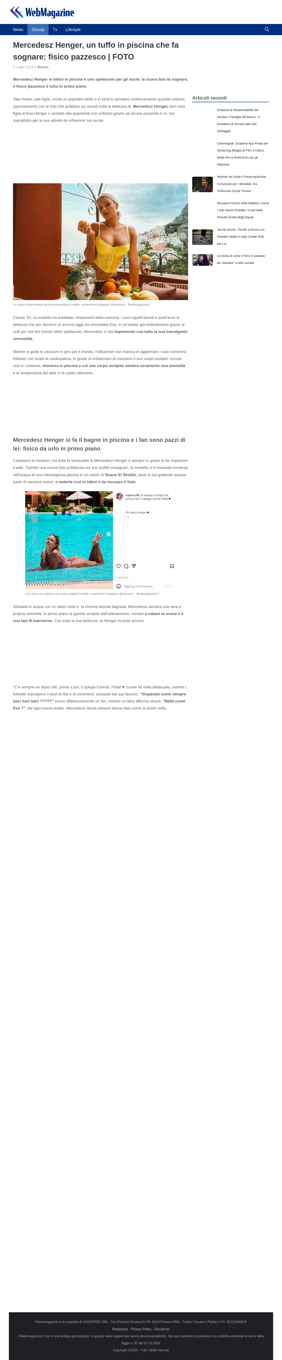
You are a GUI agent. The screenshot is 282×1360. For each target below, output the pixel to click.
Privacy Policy (141, 1329)
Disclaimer (162, 1329)
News (18, 29)
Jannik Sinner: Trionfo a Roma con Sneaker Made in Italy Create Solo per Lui (240, 236)
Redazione (120, 1329)
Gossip (38, 29)
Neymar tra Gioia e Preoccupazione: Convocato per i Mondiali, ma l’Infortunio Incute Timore (242, 183)
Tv (55, 29)
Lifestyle (73, 29)
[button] (267, 29)
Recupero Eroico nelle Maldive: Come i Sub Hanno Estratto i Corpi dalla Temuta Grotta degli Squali (243, 210)
